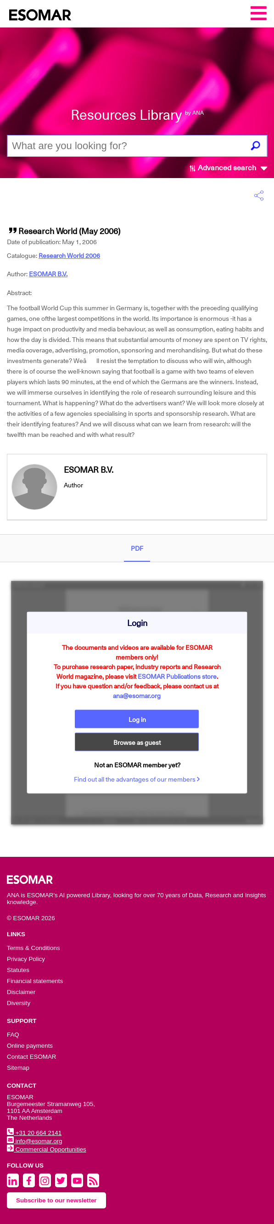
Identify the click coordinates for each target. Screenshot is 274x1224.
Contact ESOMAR (31, 1056)
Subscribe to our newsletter (56, 1200)
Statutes (18, 970)
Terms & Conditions (33, 948)
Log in (137, 719)
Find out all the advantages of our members (137, 779)
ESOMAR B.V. (48, 274)
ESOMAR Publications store (177, 676)
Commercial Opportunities (46, 1149)
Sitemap (18, 1067)
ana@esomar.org (137, 696)
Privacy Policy (26, 959)
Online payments (30, 1045)
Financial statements (35, 981)
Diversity (18, 1003)
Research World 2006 (69, 256)
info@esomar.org (34, 1141)
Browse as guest (137, 742)
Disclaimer (21, 992)
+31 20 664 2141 (34, 1132)
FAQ (13, 1034)
